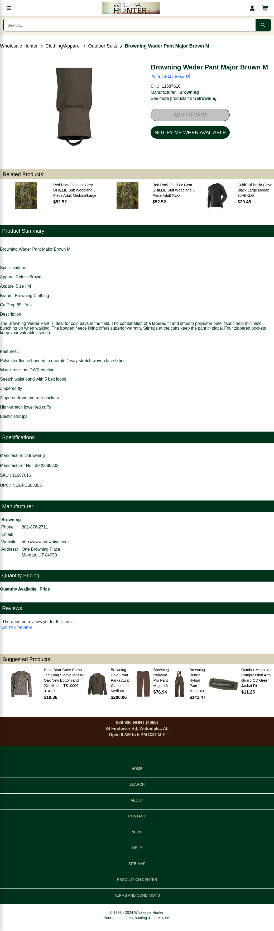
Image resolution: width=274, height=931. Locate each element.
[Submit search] (263, 25)
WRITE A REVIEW (16, 628)
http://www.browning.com (45, 542)
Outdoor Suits (102, 46)
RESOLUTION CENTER (137, 879)
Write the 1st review (171, 76)
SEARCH (137, 784)
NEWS (137, 832)
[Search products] (130, 25)
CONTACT (137, 816)
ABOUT (137, 800)
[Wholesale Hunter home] (130, 8)
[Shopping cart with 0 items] (265, 8)
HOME (137, 768)
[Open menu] (9, 8)
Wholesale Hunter (19, 46)
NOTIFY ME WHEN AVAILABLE (190, 132)
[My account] (252, 8)
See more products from (184, 98)
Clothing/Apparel (62, 46)
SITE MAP (137, 864)
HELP (137, 848)
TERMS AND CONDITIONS (137, 895)
